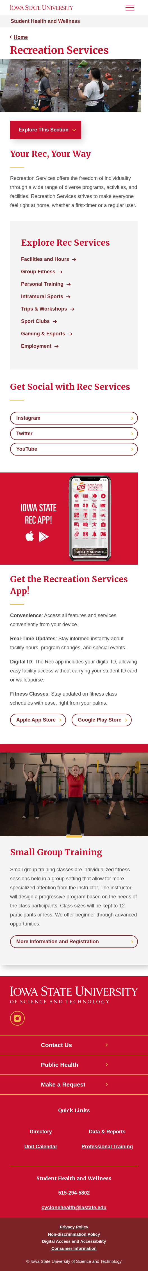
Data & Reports (107, 1131)
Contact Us (56, 1045)
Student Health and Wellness (45, 21)
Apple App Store (36, 720)
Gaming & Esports (43, 334)
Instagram (28, 418)
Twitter (24, 433)
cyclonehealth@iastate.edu (74, 1207)
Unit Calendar (40, 1146)
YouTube (26, 449)
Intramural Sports (42, 296)
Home (21, 37)
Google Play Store (99, 720)
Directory (41, 1131)
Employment (36, 346)
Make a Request (63, 1084)
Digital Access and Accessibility (74, 1241)
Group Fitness (38, 271)
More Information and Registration (57, 941)
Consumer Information (74, 1248)
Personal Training (42, 284)
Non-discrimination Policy (74, 1234)
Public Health (59, 1064)
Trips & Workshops (44, 309)
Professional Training (107, 1146)
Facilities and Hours (45, 259)
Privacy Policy (74, 1226)
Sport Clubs (35, 321)
